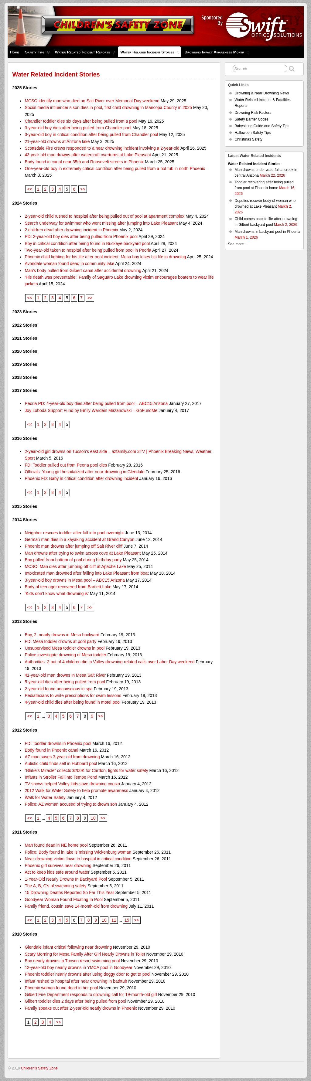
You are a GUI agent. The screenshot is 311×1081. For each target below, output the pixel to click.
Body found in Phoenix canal (51, 750)
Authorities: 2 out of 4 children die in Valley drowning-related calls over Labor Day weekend (109, 661)
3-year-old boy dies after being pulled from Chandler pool (78, 127)
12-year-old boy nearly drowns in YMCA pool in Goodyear (78, 967)
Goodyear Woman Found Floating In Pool (63, 899)
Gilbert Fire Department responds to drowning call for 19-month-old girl (91, 994)
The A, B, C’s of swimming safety (55, 885)
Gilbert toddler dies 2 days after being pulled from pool (75, 1001)
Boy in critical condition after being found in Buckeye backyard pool (87, 243)
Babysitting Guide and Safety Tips (262, 126)
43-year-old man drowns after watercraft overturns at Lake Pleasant (88, 154)
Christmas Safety (248, 139)
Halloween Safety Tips (253, 133)
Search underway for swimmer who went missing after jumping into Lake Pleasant (101, 223)
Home (14, 52)
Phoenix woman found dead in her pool (61, 987)
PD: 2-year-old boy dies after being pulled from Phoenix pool (81, 236)
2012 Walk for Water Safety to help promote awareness (76, 790)
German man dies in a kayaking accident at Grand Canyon (79, 539)
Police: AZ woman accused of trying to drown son (71, 804)
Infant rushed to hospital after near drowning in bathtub (76, 981)
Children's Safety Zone (39, 1068)
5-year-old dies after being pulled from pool (65, 681)
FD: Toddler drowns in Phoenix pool (58, 743)
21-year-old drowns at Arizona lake (57, 141)
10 (93, 818)
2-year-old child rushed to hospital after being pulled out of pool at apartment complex (104, 216)
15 (127, 920)
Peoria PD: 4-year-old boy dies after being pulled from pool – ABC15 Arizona (96, 403)
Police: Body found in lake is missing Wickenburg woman (78, 852)
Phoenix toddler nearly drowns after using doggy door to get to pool (87, 974)
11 (113, 920)
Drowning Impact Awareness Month (217, 53)
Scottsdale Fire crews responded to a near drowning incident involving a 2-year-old (102, 148)
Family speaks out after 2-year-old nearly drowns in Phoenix (81, 1008)
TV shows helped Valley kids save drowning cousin (72, 783)
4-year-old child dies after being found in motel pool (72, 702)
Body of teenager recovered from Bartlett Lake (68, 586)
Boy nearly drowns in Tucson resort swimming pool (72, 960)
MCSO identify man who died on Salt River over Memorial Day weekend (92, 100)
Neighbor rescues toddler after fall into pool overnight (74, 532)
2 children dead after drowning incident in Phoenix (71, 229)
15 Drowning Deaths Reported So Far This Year (69, 892)
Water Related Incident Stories (149, 53)
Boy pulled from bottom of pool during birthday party (73, 559)
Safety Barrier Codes (251, 119)
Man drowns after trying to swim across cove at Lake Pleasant (83, 553)
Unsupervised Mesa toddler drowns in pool (64, 648)
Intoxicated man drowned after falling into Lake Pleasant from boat (87, 573)
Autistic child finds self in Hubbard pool (61, 763)
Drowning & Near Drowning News (262, 93)
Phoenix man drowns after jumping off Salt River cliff (73, 546)
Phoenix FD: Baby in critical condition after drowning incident (81, 478)
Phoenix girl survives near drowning (58, 865)
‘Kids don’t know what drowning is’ (57, 593)
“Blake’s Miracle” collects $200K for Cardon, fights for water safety (86, 770)
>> (82, 189)
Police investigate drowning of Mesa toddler (65, 654)
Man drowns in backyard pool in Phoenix (267, 231)
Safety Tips (37, 53)
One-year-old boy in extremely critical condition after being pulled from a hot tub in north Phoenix (115, 168)
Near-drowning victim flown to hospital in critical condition (78, 858)
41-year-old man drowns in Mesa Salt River (65, 675)
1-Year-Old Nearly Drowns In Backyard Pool (66, 879)
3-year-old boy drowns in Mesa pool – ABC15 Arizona (75, 580)
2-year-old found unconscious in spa (58, 688)
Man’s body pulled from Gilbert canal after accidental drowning (83, 270)
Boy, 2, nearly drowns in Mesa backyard (62, 634)
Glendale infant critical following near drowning (68, 947)
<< (29, 189)
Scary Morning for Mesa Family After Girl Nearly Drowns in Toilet (85, 954)
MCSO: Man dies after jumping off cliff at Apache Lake (75, 566)
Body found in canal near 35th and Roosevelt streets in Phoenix (84, 161)
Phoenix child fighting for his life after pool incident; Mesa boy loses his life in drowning (105, 256)
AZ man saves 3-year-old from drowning (62, 756)
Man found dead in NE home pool (56, 845)
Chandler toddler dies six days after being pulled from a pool (81, 121)
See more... (237, 244)
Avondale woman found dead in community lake (69, 263)
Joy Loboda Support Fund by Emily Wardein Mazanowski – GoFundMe (91, 410)
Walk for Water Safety (45, 797)
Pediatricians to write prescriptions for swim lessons (73, 695)
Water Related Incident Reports (85, 53)
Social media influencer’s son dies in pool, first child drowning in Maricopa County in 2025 (108, 107)
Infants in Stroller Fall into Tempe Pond (61, 777)
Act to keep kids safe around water (57, 872)
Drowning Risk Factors (253, 112)
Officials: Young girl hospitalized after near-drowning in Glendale (84, 471)
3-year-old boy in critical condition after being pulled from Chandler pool (91, 134)
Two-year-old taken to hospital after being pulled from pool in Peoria (88, 250)
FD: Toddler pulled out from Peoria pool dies (66, 465)
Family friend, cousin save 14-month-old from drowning (76, 906)
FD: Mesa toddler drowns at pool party (60, 641)
